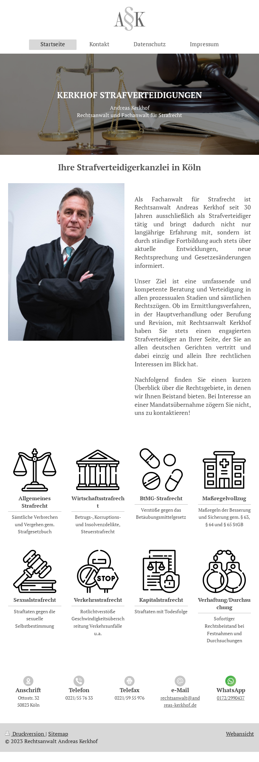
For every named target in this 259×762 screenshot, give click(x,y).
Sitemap (58, 733)
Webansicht (240, 733)
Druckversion (25, 733)
